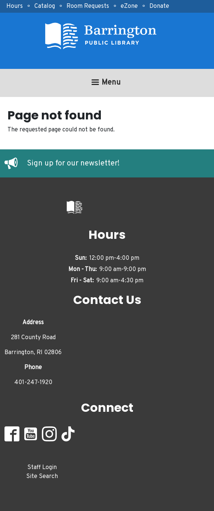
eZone (129, 6)
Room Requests (87, 6)
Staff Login (42, 467)
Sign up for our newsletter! (73, 163)
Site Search (42, 476)
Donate (159, 6)
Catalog (44, 6)
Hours (14, 6)
